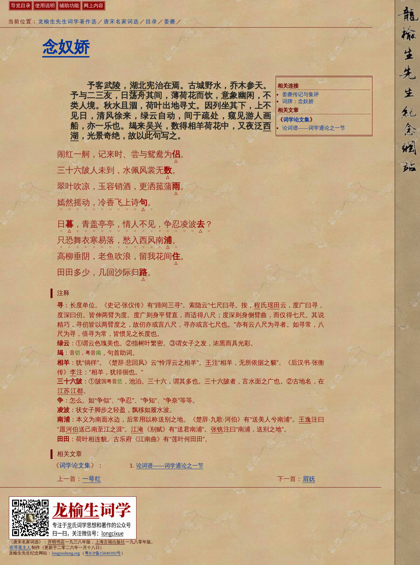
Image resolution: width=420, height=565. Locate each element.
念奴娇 (66, 46)
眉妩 (309, 478)
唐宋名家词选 (121, 21)
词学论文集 (296, 119)
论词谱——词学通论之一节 (313, 128)
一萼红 (91, 478)
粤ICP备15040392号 (103, 553)
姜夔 (170, 21)
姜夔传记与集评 (300, 94)
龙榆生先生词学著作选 (67, 21)
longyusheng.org (66, 553)
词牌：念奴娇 (298, 101)
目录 (152, 21)
